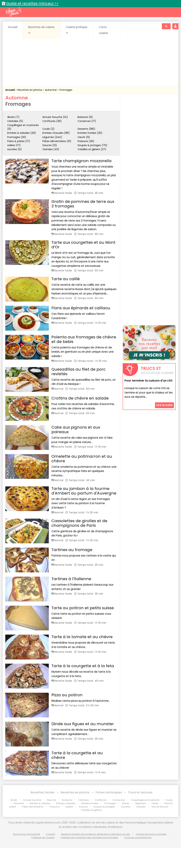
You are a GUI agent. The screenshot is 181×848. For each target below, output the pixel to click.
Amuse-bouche (32, 799)
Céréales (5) (15, 121)
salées (69, 806)
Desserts (19, 803)
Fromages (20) (16, 137)
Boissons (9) (85, 117)
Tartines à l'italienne (71, 579)
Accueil (12, 27)
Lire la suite (164, 405)
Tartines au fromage (71, 549)
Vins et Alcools (159, 806)
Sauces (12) (49, 145)
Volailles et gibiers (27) (92, 149)
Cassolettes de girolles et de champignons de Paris (79, 523)
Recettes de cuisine (41, 29)
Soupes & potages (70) (92, 145)
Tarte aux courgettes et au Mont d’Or (83, 245)
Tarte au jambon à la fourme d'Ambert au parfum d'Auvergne (83, 491)
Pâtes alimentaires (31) (56, 141)
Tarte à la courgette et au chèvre (77, 755)
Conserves (118, 799)
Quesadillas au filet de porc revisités (78, 372)
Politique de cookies (43, 837)
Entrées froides (89, 803)
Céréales (83, 799)
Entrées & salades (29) (21, 133)
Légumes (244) (52, 137)
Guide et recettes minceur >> (32, 3)
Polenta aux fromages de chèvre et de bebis (83, 339)
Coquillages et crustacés (145, 799)
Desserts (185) (86, 129)
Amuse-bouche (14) (55, 117)
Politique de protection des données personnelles (89, 837)
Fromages (66, 90)
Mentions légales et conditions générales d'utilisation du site (95, 834)
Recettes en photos (30, 90)
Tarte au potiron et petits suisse (82, 608)
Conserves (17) (87, 121)
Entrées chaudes (65, 803)
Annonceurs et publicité (26, 834)
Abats (13, 799)
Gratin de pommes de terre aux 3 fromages (82, 204)
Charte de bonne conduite (151, 834)
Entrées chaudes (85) (56, 133)
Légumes (140, 803)
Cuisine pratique (76, 29)
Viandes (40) (50, 149)
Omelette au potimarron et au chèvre (81, 459)
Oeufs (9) (84, 137)
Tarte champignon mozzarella (81, 161)
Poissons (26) (86, 141)
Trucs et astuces (140, 792)
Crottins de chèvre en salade (80, 398)
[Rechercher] (166, 26)
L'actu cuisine (103, 30)
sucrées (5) (14, 149)
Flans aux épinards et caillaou (80, 308)
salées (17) (14, 145)
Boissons (67, 799)
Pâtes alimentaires (32, 806)
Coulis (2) (48, 129)
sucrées (125, 806)
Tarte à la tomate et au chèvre (82, 637)
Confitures (101, 799)
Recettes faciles (43, 792)
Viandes (141, 806)
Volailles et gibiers (91, 810)
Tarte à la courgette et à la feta (82, 666)
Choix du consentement (137, 837)
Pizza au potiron (67, 695)
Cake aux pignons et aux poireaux (75, 430)
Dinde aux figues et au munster (82, 724)
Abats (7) (13, 117)
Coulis (169, 799)
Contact (50, 834)
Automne (51, 90)
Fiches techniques (109, 792)
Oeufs (155, 803)
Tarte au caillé (65, 279)
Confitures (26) (52, 121)
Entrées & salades (40, 803)
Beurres (51, 799)
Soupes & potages (104, 806)
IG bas (125, 803)
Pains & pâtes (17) (18, 141)
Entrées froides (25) (90, 133)
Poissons (54, 806)
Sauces (83, 806)
